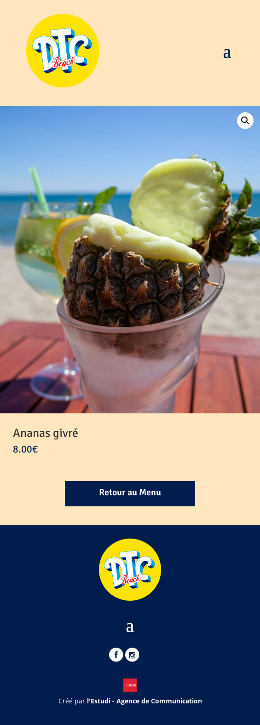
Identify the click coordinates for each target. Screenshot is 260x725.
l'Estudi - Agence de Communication (144, 700)
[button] (245, 120)
